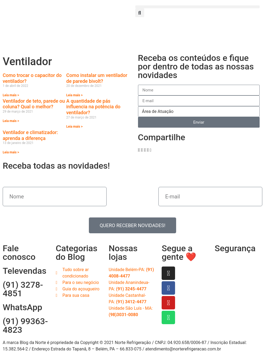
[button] (197, 6)
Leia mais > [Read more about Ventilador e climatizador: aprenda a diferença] (11, 152)
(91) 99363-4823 (25, 325)
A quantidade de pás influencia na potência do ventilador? (93, 106)
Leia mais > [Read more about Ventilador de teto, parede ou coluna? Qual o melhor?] (11, 121)
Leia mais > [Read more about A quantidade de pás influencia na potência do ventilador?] (74, 126)
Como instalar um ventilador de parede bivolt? (96, 78)
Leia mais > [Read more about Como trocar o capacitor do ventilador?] (11, 95)
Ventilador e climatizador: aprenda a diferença (30, 135)
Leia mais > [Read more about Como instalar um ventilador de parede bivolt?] (74, 95)
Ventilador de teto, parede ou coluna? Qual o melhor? (34, 104)
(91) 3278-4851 (23, 289)
